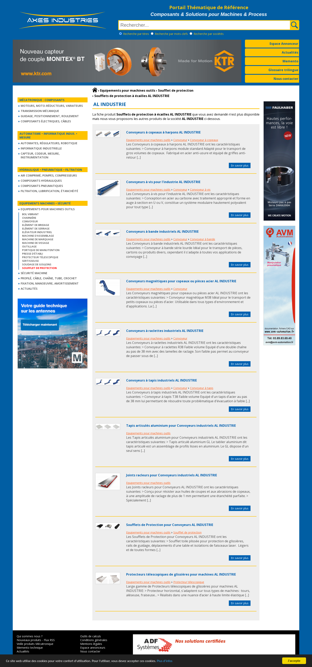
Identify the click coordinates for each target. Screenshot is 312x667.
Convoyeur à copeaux (204, 140)
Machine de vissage (35, 243)
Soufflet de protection (187, 532)
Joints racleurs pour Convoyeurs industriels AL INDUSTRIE (171, 475)
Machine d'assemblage (38, 235)
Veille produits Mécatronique (35, 644)
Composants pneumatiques (42, 186)
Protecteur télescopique (40, 257)
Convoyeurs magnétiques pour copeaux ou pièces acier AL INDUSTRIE (181, 281)
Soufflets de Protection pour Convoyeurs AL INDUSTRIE (169, 525)
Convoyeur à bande (202, 239)
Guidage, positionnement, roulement (50, 116)
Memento (290, 61)
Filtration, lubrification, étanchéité (49, 191)
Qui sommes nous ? (29, 636)
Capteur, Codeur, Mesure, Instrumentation (40, 155)
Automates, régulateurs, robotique (49, 143)
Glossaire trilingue (283, 70)
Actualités (290, 52)
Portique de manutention (40, 250)
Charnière (29, 218)
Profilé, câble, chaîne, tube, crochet (49, 278)
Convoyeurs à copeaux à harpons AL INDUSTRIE (163, 132)
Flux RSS (49, 640)
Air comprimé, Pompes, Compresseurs (49, 175)
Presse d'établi (32, 253)
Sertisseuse (30, 261)
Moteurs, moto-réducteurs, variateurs (52, 106)
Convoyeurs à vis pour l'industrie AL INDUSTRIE (163, 182)
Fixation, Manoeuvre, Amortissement (50, 283)
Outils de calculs (90, 636)
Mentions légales (91, 644)
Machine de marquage (37, 239)
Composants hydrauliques (41, 180)
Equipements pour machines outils (48, 209)
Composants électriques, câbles (46, 121)
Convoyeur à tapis (201, 388)
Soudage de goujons (36, 264)
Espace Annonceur (284, 43)
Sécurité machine (34, 273)
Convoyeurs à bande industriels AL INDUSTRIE (162, 231)
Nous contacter (286, 79)
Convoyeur (30, 221)
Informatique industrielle (41, 148)
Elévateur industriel (37, 232)
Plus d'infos (164, 661)
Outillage (29, 246)
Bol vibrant (30, 214)
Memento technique (30, 647)
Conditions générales (93, 640)
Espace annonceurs (92, 647)
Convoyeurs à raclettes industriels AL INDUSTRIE (164, 331)
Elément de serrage (36, 228)
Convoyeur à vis (200, 189)
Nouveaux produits (29, 640)
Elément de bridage (35, 225)
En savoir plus (240, 165)
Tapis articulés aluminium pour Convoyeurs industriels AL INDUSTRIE (181, 425)
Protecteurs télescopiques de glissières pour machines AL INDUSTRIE (181, 574)
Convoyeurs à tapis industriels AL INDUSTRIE (161, 380)
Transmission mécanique (40, 111)
